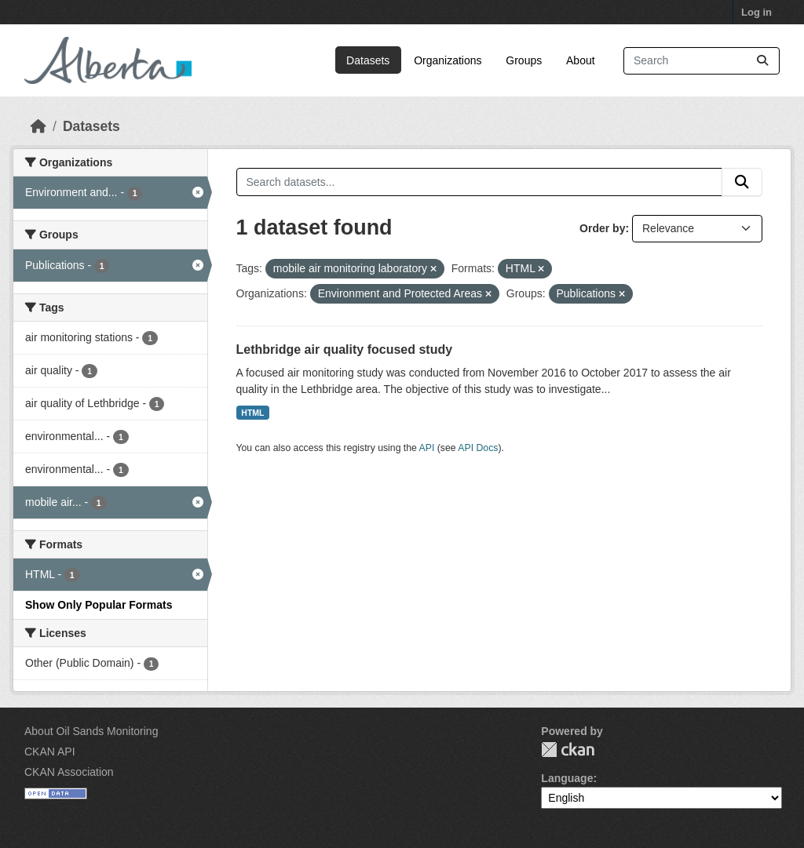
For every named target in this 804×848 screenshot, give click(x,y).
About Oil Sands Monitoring (91, 731)
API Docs (478, 447)
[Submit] (762, 61)
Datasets (367, 60)
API (427, 447)
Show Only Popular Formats (98, 605)
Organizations (447, 60)
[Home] (38, 126)
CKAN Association (69, 772)
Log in (756, 12)
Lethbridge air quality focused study (344, 349)
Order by (602, 228)
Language (567, 778)
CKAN (567, 749)
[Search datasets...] (701, 61)
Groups (524, 60)
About (580, 60)
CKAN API (49, 751)
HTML (252, 412)
